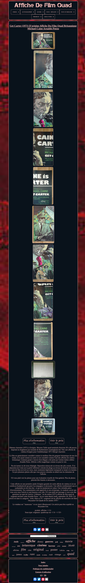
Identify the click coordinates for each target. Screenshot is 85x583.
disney (40, 541)
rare (32, 554)
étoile (16, 542)
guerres (49, 541)
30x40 (71, 545)
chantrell (22, 542)
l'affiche (62, 550)
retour (61, 542)
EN (41, 575)
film (23, 549)
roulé (51, 555)
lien (72, 550)
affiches (16, 550)
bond (47, 550)
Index (43, 562)
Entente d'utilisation (43, 572)
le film (26, 555)
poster (54, 549)
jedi (56, 542)
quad (70, 554)
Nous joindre (43, 566)
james (19, 554)
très (18, 546)
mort (13, 555)
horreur (52, 546)
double (38, 555)
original (38, 549)
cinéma (42, 545)
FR (45, 575)
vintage (58, 554)
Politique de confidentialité (43, 569)
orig (68, 550)
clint (29, 550)
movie (68, 541)
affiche (30, 541)
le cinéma (44, 555)
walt (64, 555)
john (58, 546)
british (64, 546)
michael (13, 546)
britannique (28, 545)
